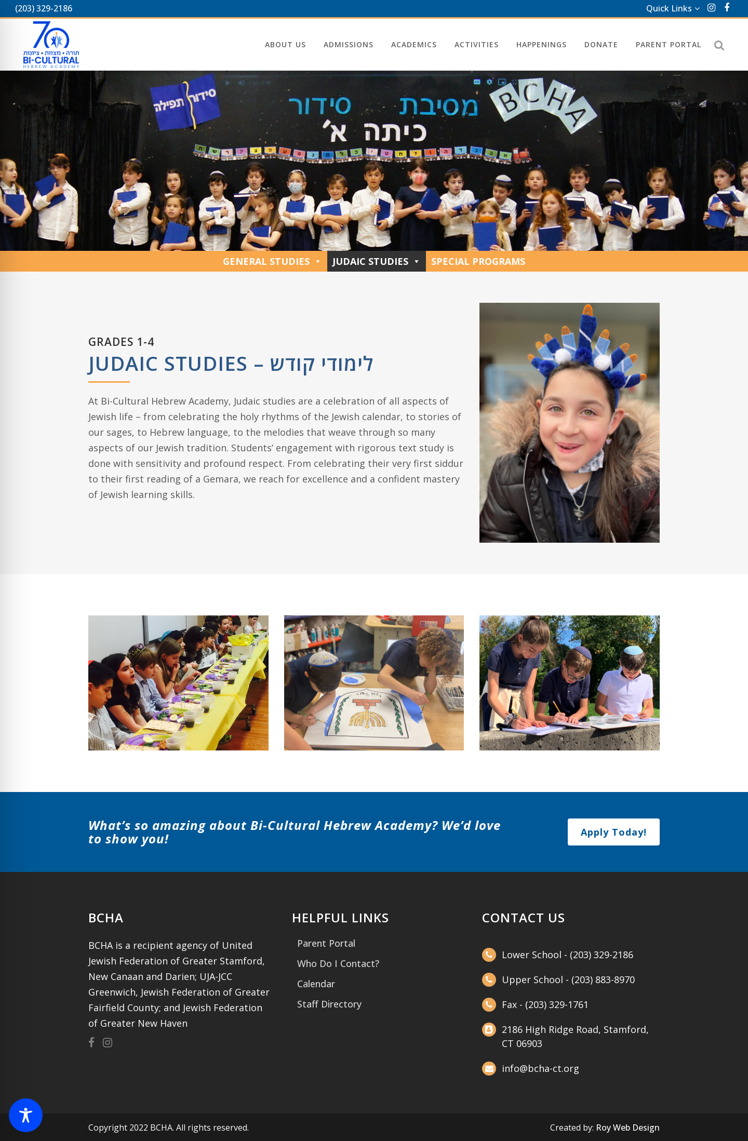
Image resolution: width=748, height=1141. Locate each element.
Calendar (316, 983)
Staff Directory (329, 1004)
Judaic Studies (376, 261)
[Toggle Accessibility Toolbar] (26, 1115)
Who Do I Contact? (338, 963)
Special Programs (478, 261)
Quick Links (669, 8)
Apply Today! (614, 832)
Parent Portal (326, 943)
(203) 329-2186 (43, 8)
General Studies (272, 261)
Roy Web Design (628, 1127)
